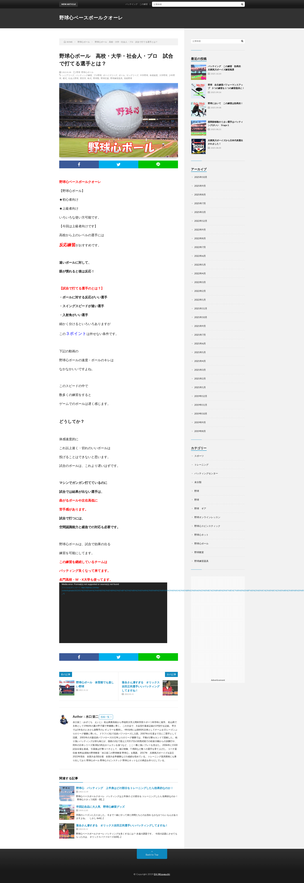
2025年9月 (200, 185)
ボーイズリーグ (110, 75)
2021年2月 (200, 378)
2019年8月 (200, 431)
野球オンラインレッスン (207, 517)
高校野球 (128, 78)
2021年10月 (200, 317)
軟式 (90, 78)
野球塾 (96, 78)
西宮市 (83, 78)
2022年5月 (200, 264)
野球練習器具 (116, 78)
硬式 (65, 78)
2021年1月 (200, 387)
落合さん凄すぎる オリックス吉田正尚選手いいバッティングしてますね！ (141, 686)
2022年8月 (200, 238)
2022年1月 (200, 299)
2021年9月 (200, 325)
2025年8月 (200, 194)
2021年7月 (200, 334)
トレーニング (201, 464)
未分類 (197, 482)
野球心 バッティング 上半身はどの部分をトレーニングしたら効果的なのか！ (124, 787)
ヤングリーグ (132, 75)
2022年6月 (200, 255)
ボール (122, 75)
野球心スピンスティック (207, 525)
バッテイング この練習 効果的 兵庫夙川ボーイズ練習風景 (158, 4)
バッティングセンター (206, 473)
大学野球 (163, 75)
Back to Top (152, 854)
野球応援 (105, 78)
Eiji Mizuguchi (162, 874)
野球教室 (199, 552)
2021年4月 (200, 361)
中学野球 (144, 75)
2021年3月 (200, 369)
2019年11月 (200, 404)
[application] (113, 612)
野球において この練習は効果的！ (225, 103)
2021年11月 (200, 308)
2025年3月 (200, 212)
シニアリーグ (68, 75)
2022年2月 (200, 290)
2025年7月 (200, 203)
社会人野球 (73, 78)
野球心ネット (201, 534)
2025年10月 (200, 177)
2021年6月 (200, 343)
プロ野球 (97, 75)
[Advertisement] (218, 626)
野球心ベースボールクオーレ (91, 17)
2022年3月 (200, 282)
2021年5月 (200, 352)
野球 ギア (200, 508)
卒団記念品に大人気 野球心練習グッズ (100, 806)
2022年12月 (200, 220)
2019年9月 (200, 422)
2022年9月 (200, 229)
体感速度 (154, 75)
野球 (78, 72)
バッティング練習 (84, 75)
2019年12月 (200, 396)
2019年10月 (200, 413)
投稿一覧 (105, 717)
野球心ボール (87, 72)
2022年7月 (200, 247)
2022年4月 (200, 273)
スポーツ (199, 455)
